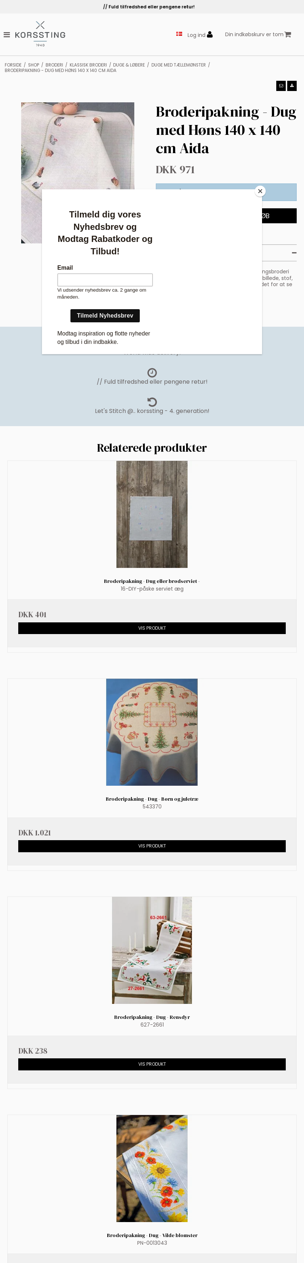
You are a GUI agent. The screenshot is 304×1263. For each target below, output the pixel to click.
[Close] (260, 191)
